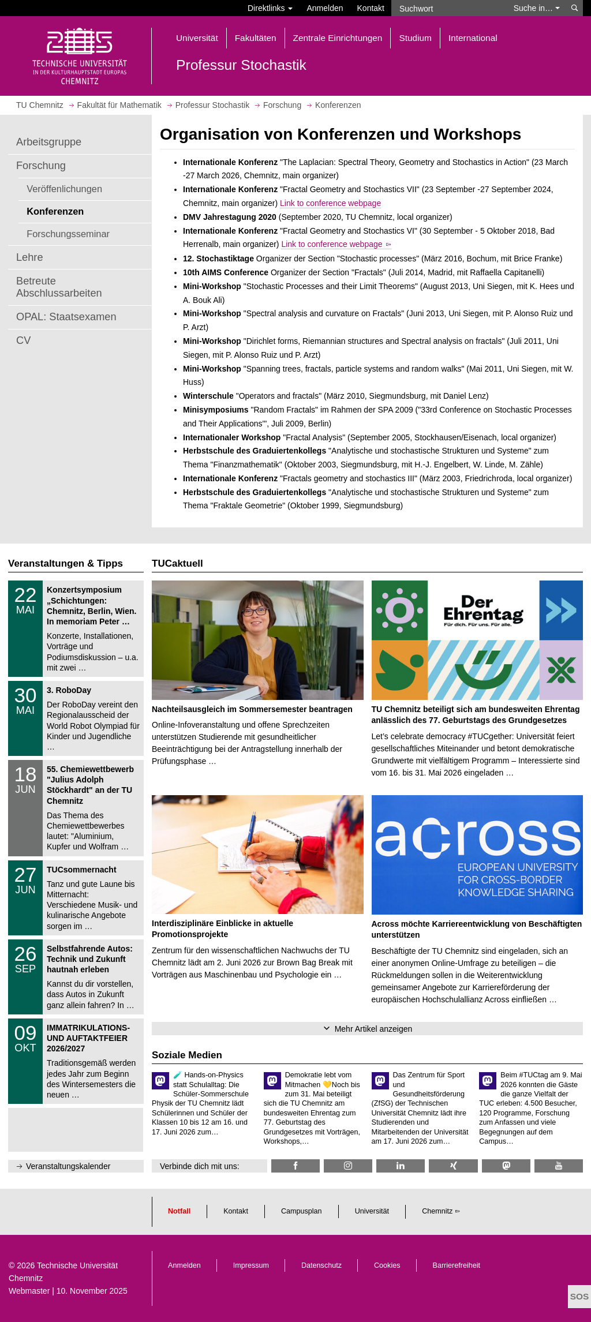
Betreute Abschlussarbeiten (59, 287)
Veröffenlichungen (64, 188)
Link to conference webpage (330, 203)
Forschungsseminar (68, 234)
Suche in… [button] (537, 8)
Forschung (41, 165)
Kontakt (370, 8)
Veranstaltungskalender (68, 1166)
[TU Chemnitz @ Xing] (453, 1166)
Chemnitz (437, 1211)
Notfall (179, 1211)
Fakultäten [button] (255, 38)
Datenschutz (321, 1265)
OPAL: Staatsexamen (66, 317)
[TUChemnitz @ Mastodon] (506, 1166)
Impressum (251, 1265)
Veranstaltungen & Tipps (65, 563)
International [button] (473, 38)
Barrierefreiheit (457, 1265)
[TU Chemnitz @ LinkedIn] (400, 1166)
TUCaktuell (177, 563)
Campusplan (301, 1211)
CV (23, 340)
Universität (372, 1211)
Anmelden (324, 8)
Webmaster (29, 1290)
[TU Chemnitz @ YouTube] (558, 1166)
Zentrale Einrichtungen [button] (338, 38)
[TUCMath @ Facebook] (295, 1166)
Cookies (387, 1265)
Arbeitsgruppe (48, 142)
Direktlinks (270, 8)
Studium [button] (415, 38)
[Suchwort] (449, 8)
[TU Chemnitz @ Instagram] (348, 1166)
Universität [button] (197, 38)
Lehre (29, 257)
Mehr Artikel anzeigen (374, 1028)
